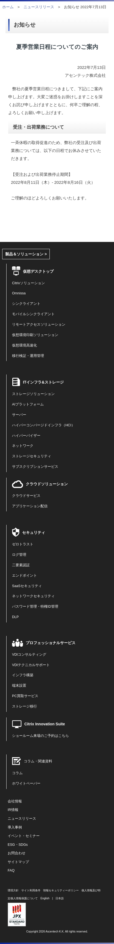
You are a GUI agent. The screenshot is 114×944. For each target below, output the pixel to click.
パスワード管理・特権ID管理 (35, 606)
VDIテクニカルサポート (31, 665)
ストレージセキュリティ (31, 456)
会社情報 (15, 801)
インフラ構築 (22, 675)
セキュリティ (33, 532)
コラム (17, 773)
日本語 (59, 898)
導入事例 (15, 827)
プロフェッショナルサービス (50, 643)
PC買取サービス (25, 696)
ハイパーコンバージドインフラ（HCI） (43, 425)
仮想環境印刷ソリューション (35, 335)
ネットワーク (22, 446)
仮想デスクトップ (38, 271)
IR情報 (13, 810)
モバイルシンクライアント (33, 314)
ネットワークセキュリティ (33, 596)
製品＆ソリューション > (26, 254)
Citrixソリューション (28, 283)
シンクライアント (26, 304)
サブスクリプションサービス (35, 467)
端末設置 (19, 685)
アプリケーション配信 (30, 506)
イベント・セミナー (24, 836)
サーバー (19, 415)
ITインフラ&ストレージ (43, 382)
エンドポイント (24, 575)
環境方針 (13, 890)
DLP (15, 617)
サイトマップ (18, 862)
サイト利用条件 (30, 890)
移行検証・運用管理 (28, 356)
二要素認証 (21, 565)
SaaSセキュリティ (27, 586)
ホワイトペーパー (26, 783)
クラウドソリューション (47, 484)
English (44, 898)
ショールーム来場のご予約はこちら (40, 736)
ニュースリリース (39, 7)
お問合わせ (16, 853)
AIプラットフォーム (28, 404)
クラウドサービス (26, 496)
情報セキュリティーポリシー (61, 890)
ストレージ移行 (24, 706)
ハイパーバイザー (26, 436)
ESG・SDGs (18, 845)
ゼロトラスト (22, 544)
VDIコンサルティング (29, 654)
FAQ (11, 870)
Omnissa (19, 293)
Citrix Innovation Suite (44, 724)
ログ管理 (19, 555)
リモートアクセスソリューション (38, 324)
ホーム (8, 7)
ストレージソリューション (33, 394)
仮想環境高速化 (24, 345)
